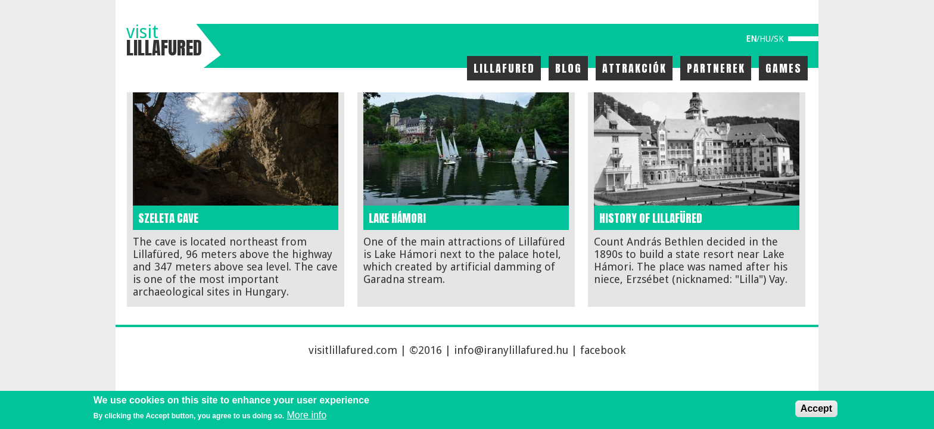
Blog (568, 68)
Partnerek (716, 68)
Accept (816, 408)
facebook (602, 350)
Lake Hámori (397, 218)
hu (765, 38)
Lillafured (504, 68)
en (751, 38)
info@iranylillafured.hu (511, 350)
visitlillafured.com (353, 350)
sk (779, 38)
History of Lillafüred (650, 218)
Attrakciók (634, 68)
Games (783, 68)
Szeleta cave (168, 218)
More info (307, 415)
